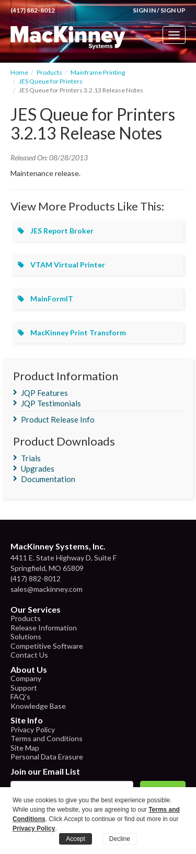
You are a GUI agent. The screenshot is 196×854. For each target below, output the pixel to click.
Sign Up (173, 10)
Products (49, 72)
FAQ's (20, 696)
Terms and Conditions (46, 738)
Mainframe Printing (98, 72)
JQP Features (44, 392)
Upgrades (37, 468)
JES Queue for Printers (51, 81)
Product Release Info (58, 419)
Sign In (144, 10)
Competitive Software (46, 645)
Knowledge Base (38, 705)
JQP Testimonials (51, 403)
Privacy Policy (32, 729)
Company (25, 678)
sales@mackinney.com (46, 588)
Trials (31, 458)
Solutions (25, 636)
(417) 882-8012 (32, 10)
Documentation (48, 479)
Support (23, 687)
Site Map (24, 747)
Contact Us (29, 654)
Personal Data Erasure (46, 756)
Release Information (43, 627)
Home (19, 72)
